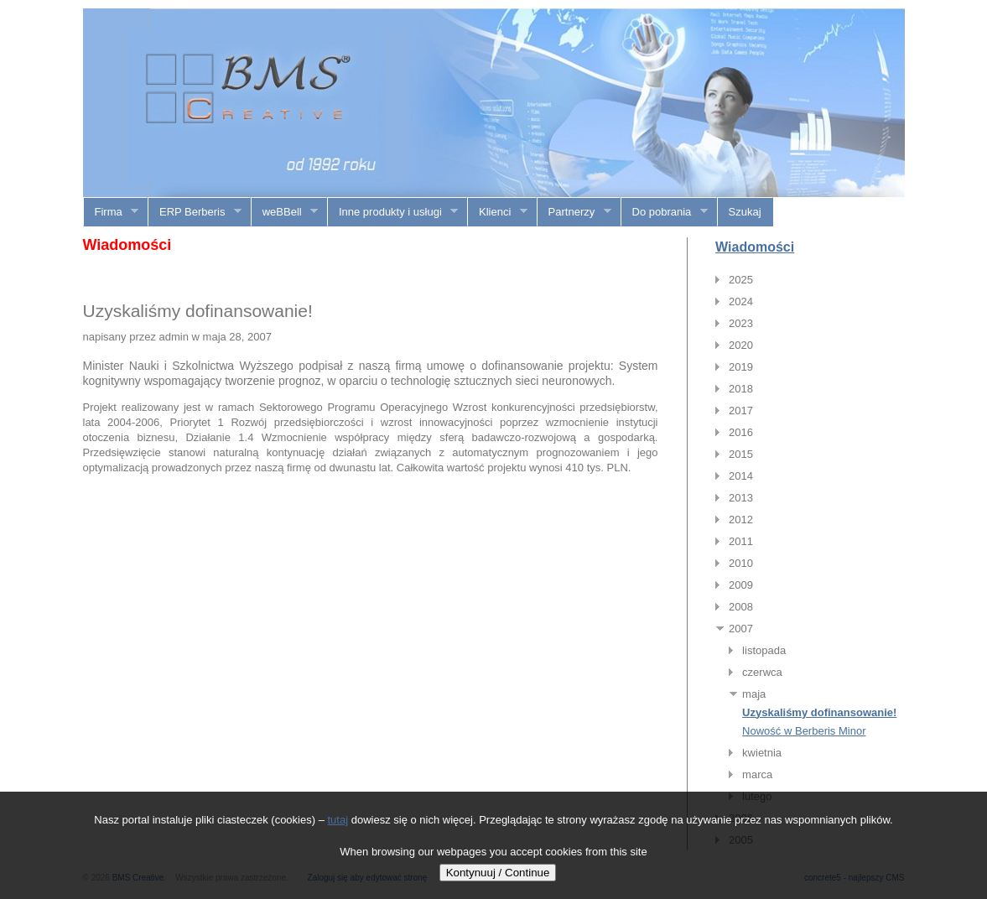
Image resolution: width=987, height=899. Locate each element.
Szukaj (745, 211)
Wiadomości (754, 247)
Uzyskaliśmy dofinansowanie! (819, 712)
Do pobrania (664, 212)
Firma (111, 212)
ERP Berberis (195, 212)
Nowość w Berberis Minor (803, 731)
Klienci (497, 212)
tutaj (338, 819)
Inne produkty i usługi (393, 212)
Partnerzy (574, 212)
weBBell (285, 212)
